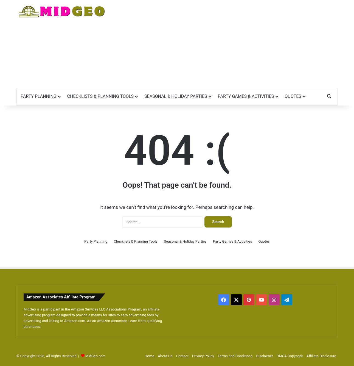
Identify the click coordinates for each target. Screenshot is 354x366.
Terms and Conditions (235, 356)
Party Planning (39, 96)
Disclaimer (264, 356)
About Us (165, 356)
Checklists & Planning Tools (100, 96)
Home (149, 356)
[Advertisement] (232, 43)
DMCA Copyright (290, 356)
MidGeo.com (95, 356)
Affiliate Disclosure (321, 356)
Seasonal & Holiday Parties (175, 96)
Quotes (293, 96)
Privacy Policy (203, 356)
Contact (182, 356)
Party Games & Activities (246, 96)
